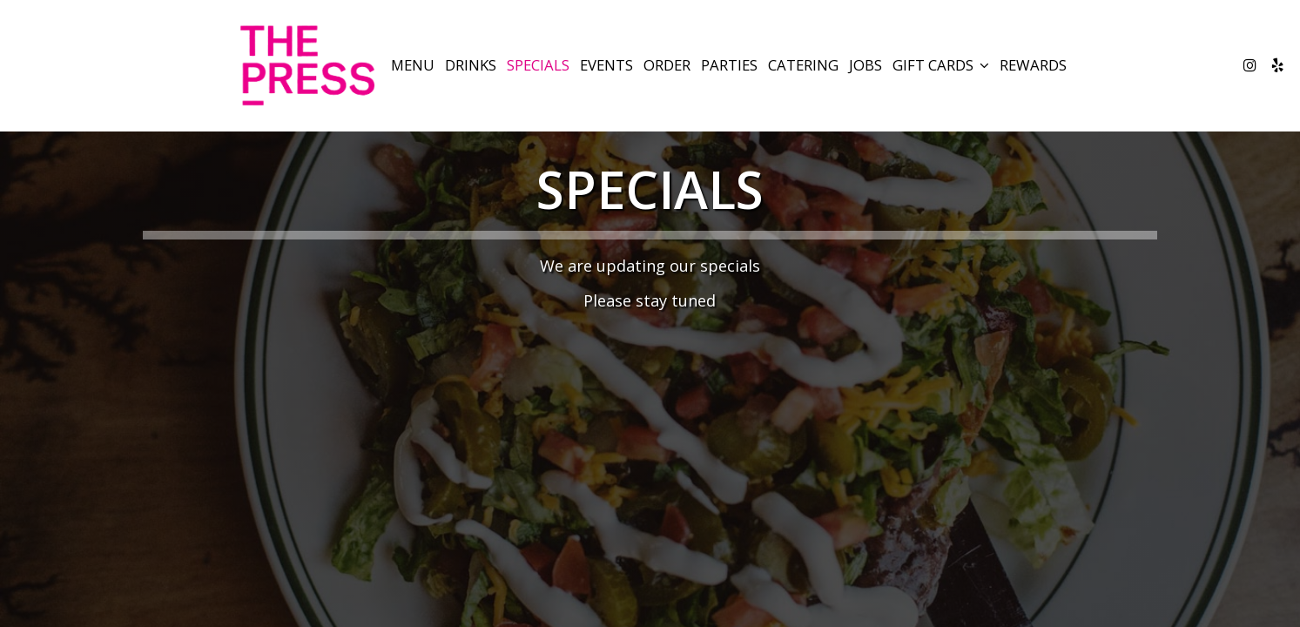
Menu (412, 65)
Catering (803, 65)
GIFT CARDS (940, 65)
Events (606, 65)
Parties (729, 65)
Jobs (865, 65)
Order (666, 65)
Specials (538, 65)
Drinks (470, 65)
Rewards (1033, 65)
